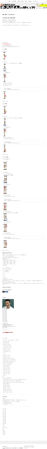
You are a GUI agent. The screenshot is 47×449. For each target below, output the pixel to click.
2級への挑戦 (4, 413)
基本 (9, 1)
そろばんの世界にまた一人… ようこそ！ (8, 404)
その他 (3, 426)
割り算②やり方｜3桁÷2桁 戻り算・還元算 (8, 358)
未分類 (3, 430)
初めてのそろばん (5, 427)
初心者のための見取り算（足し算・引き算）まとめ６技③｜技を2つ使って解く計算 (13, 382)
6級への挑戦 (4, 419)
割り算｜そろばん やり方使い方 (7, 355)
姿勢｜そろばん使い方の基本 (6, 345)
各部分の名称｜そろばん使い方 (7, 344)
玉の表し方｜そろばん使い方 (6, 348)
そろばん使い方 (4, 446)
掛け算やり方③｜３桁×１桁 (6, 368)
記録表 (3, 434)
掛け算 (19, 1)
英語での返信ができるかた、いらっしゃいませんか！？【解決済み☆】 (11, 401)
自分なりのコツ (5, 433)
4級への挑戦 (4, 416)
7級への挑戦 (4, 420)
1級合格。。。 (4, 398)
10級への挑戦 (4, 410)
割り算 (22, 1)
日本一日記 (29, 1)
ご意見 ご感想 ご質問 (6, 341)
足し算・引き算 (14, 1)
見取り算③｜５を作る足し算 (6, 386)
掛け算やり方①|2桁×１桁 (6, 365)
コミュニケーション (35, 1)
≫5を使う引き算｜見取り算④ (6, 289)
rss (46, 1)
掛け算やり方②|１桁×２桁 (6, 366)
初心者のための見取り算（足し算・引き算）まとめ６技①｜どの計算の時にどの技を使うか (14, 379)
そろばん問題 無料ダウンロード (7, 351)
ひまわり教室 (9, 326)
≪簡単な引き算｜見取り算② (6, 287)
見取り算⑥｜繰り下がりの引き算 (7, 390)
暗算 (25, 1)
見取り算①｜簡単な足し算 (6, 383)
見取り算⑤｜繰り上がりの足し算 (7, 389)
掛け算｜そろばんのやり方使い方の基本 (8, 362)
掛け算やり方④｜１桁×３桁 (6, 369)
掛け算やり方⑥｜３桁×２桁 (6, 372)
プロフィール (4, 352)
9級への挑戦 (4, 423)
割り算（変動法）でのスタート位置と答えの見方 (9, 359)
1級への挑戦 (4, 412)
